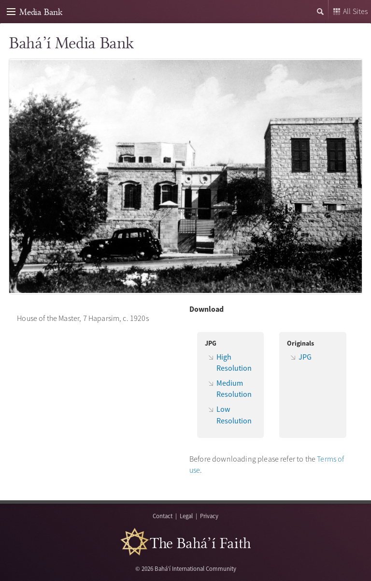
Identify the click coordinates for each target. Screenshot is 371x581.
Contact (162, 516)
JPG (305, 357)
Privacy (209, 516)
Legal (186, 516)
